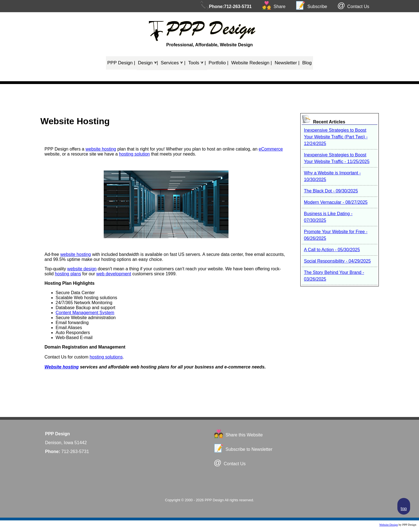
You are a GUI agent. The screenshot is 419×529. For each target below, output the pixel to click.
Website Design (388, 524)
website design (82, 268)
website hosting (100, 149)
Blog (307, 62)
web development (113, 273)
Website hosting (62, 367)
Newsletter (287, 62)
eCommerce (271, 149)
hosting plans (68, 273)
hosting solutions (106, 357)
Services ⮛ (173, 62)
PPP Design (121, 62)
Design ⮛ (148, 62)
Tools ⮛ (197, 62)
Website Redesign (251, 62)
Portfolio (218, 62)
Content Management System (85, 312)
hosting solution (134, 154)
